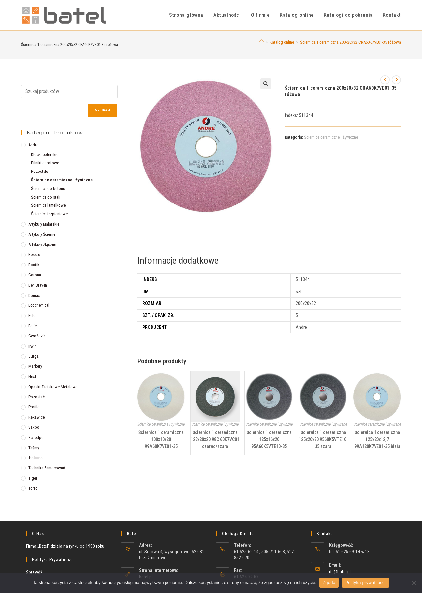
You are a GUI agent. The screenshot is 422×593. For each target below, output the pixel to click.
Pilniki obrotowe (45, 162)
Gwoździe (36, 335)
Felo (32, 315)
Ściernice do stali (45, 197)
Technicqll (36, 457)
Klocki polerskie (44, 154)
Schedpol (36, 437)
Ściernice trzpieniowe (49, 213)
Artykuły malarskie (43, 224)
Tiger (32, 478)
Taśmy (33, 447)
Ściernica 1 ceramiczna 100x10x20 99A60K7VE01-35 (161, 439)
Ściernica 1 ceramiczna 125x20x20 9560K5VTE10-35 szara (323, 439)
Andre (33, 144)
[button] (265, 83)
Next (32, 376)
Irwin (32, 346)
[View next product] (396, 79)
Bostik (33, 264)
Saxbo (33, 427)
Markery (35, 366)
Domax (34, 295)
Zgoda (329, 582)
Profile (33, 406)
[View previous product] (385, 79)
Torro (33, 488)
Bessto (34, 254)
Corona (34, 274)
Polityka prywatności (365, 582)
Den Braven (37, 285)
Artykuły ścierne (41, 234)
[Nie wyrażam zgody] (413, 582)
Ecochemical (38, 305)
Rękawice (36, 417)
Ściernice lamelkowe (48, 205)
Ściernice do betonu (48, 188)
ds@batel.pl (340, 571)
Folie (32, 325)
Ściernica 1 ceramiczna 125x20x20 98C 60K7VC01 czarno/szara (215, 439)
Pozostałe (39, 171)
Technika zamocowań (46, 467)
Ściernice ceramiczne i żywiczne (331, 137)
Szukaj (102, 110)
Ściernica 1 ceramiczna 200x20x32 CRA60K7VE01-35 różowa (350, 42)
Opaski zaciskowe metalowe (52, 386)
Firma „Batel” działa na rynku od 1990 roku (65, 546)
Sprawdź (34, 572)
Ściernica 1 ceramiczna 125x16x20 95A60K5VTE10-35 (269, 439)
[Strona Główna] (261, 42)
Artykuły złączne (42, 244)
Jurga (33, 356)
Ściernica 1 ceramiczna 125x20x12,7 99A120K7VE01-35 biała (377, 439)
